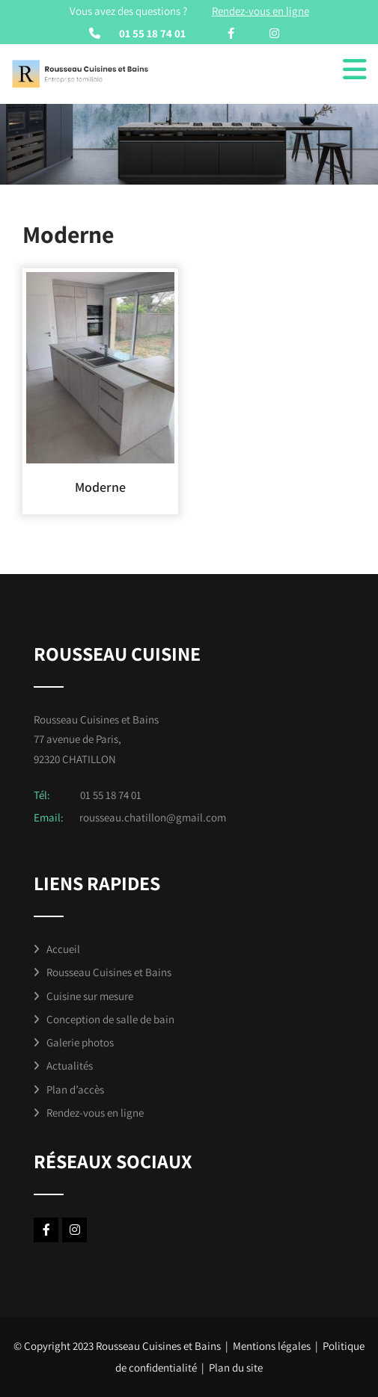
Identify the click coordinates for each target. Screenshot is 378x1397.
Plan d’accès (75, 1089)
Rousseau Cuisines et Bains (108, 972)
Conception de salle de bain (110, 1019)
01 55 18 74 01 (152, 33)
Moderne (100, 487)
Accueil (63, 949)
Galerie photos (80, 1042)
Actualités (69, 1065)
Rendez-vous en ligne (95, 1112)
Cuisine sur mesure (89, 996)
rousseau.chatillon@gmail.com (152, 817)
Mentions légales (272, 1346)
